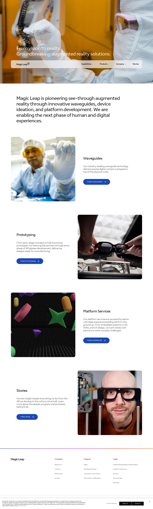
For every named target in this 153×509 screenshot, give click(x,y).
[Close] (150, 502)
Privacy (115, 474)
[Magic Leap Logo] (17, 459)
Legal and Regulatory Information (125, 465)
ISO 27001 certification (92, 478)
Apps (86, 465)
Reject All (125, 503)
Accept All (137, 503)
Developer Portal (90, 469)
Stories (136, 64)
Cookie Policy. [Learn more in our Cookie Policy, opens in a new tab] (22, 506)
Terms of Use (117, 478)
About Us (58, 465)
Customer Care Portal (92, 474)
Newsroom (59, 474)
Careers (57, 469)
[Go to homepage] (23, 64)
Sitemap (116, 483)
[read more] (96, 182)
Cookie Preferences (120, 469)
